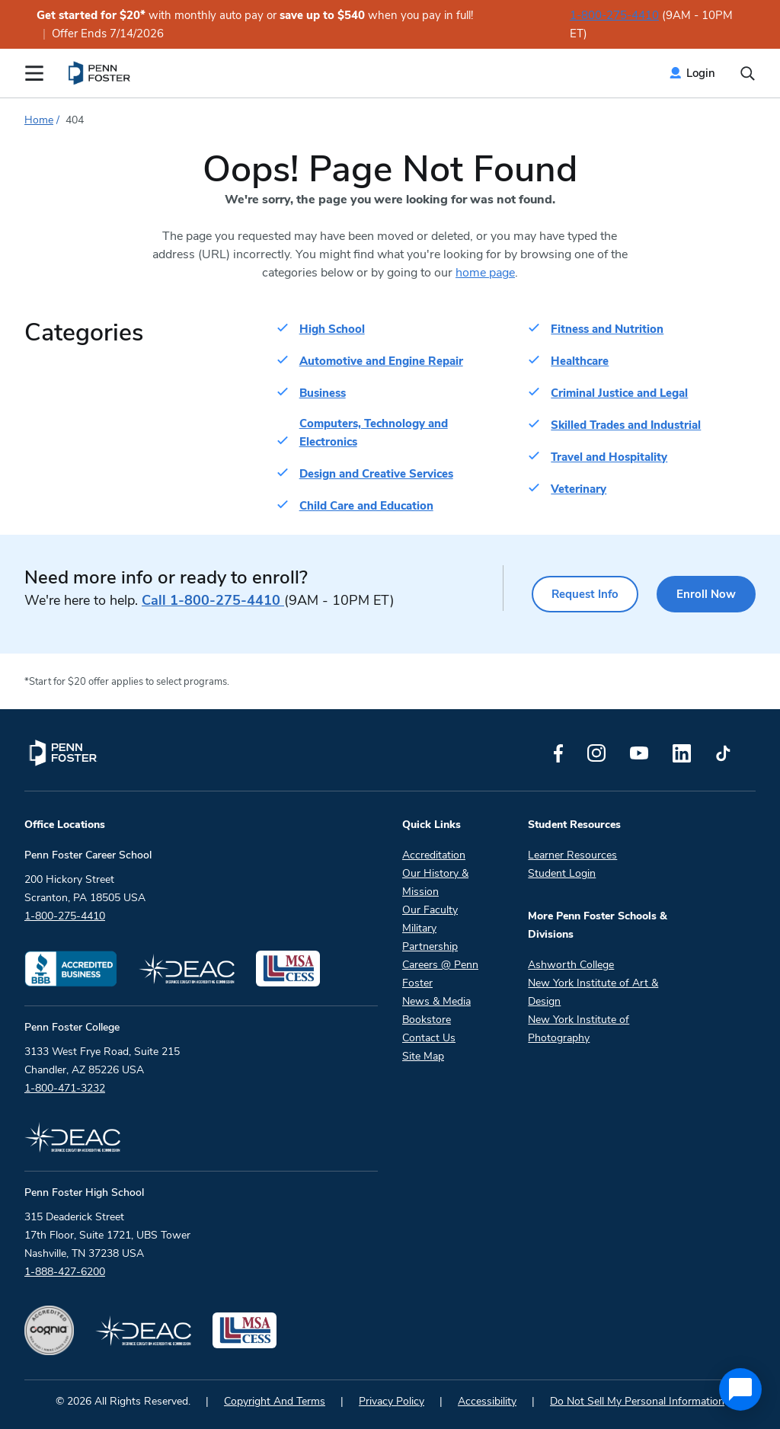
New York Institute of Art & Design (593, 992)
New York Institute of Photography (578, 1028)
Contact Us (429, 1038)
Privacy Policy (391, 1401)
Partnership (430, 946)
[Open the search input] (748, 74)
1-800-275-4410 (614, 15)
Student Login (562, 873)
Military (419, 928)
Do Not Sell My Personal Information (637, 1401)
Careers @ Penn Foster (440, 973)
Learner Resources (572, 855)
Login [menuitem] (700, 73)
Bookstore (426, 1019)
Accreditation (433, 855)
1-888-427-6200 (64, 1271)
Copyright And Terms (274, 1401)
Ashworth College (571, 964)
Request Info (585, 594)
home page (485, 272)
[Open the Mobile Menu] (34, 73)
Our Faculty (430, 910)
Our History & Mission (435, 882)
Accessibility (487, 1401)
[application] (740, 1389)
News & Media (436, 1001)
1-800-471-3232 (64, 1088)
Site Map (423, 1056)
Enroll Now (706, 594)
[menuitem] (100, 73)
